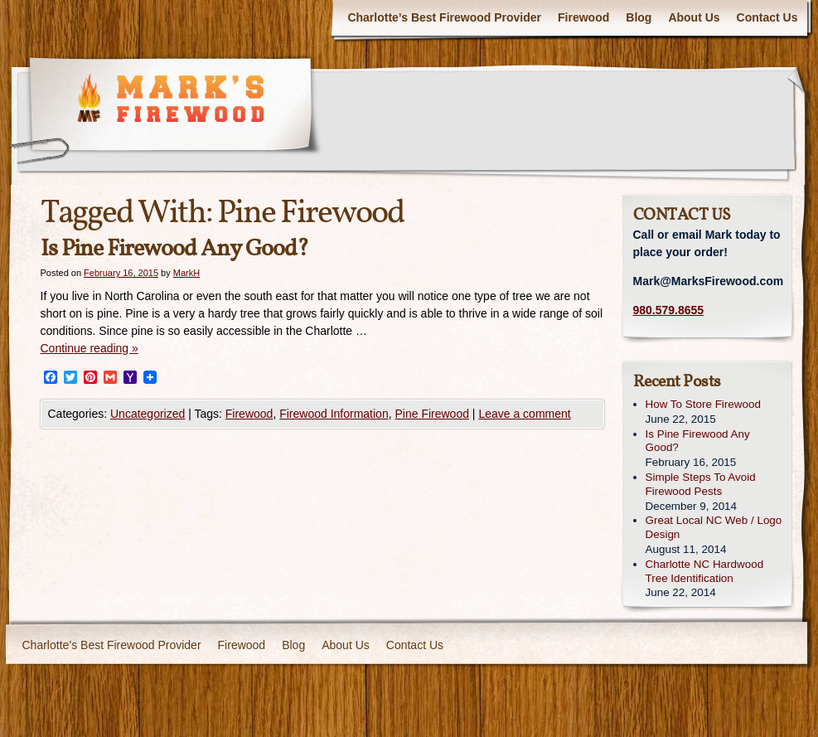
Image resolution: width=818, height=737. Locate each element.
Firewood (583, 17)
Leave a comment (524, 413)
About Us (693, 17)
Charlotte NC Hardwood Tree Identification (705, 571)
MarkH (186, 273)
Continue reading (89, 348)
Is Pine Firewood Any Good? (174, 249)
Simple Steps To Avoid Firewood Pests (701, 484)
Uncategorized (147, 413)
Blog (638, 17)
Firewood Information (334, 413)
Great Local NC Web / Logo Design (714, 527)
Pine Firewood (431, 413)
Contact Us (767, 17)
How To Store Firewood (703, 404)
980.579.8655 (668, 310)
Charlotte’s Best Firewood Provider (444, 17)
